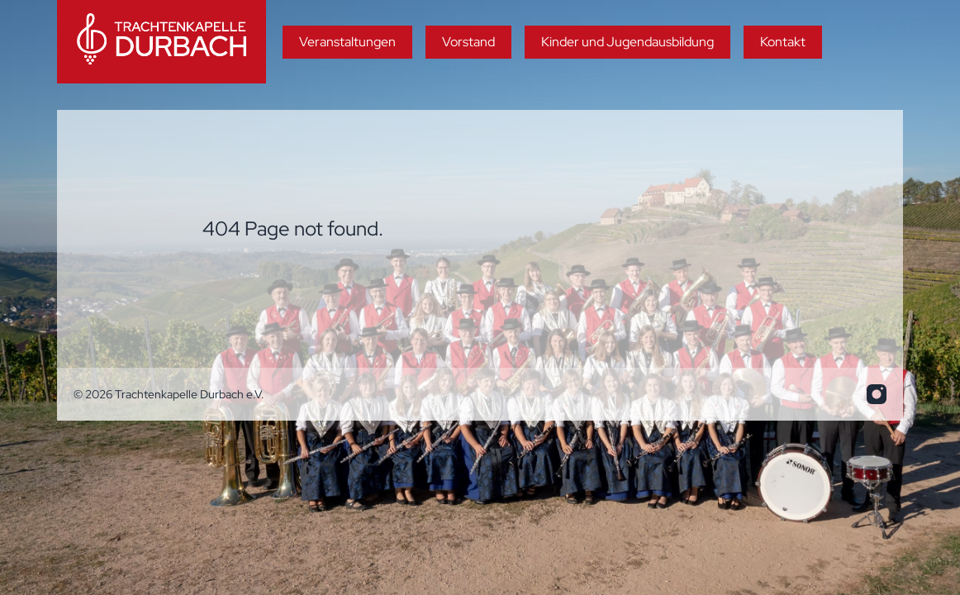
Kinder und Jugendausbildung (627, 41)
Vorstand (468, 41)
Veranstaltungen (347, 41)
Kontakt (783, 41)
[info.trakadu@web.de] (876, 394)
